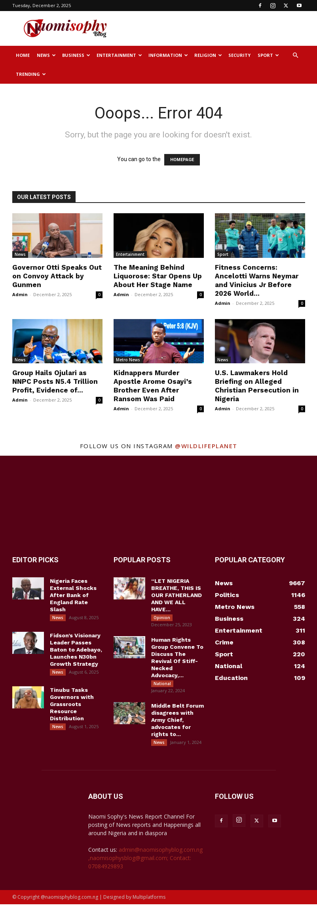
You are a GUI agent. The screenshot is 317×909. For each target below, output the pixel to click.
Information (168, 55)
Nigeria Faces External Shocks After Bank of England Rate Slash (73, 595)
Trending (31, 74)
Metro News (128, 359)
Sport (268, 55)
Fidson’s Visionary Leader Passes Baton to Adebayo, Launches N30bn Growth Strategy (76, 651)
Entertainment (119, 55)
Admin (20, 294)
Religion (208, 55)
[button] (295, 55)
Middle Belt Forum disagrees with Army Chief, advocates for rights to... (177, 723)
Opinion (162, 617)
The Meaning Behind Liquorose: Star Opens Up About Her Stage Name (158, 276)
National (162, 685)
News (46, 55)
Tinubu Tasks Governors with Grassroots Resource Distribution (72, 707)
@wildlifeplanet (206, 446)
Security (239, 55)
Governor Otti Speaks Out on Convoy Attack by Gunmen (57, 276)
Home (23, 55)
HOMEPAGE (182, 159)
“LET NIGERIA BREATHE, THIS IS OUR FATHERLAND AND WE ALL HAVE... (176, 595)
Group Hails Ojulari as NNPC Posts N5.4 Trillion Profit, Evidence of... (55, 381)
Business (76, 55)
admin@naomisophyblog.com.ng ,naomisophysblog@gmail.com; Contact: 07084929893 (145, 863)
